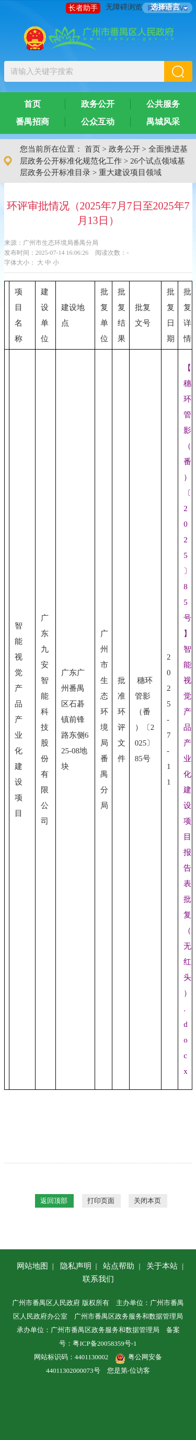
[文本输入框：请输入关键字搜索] (84, 71)
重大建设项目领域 (130, 172)
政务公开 (97, 104)
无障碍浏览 (124, 7)
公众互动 (97, 121)
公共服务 (163, 104)
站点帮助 (118, 1266)
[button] (178, 71)
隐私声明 (75, 1266)
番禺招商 (32, 121)
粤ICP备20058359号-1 (104, 1343)
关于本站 (162, 1266)
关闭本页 (147, 1201)
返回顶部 (53, 1201)
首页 (32, 104)
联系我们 (98, 1279)
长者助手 (83, 8)
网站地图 (32, 1266)
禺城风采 (163, 121)
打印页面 (100, 1201)
